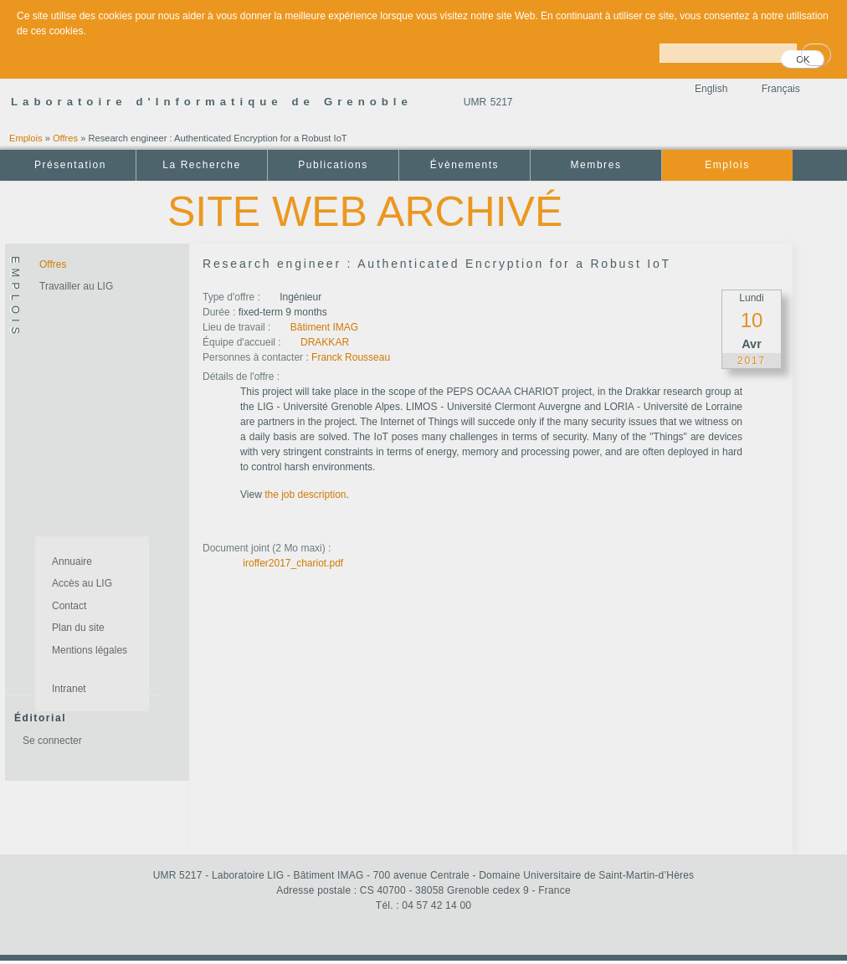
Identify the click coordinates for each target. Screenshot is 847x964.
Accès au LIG (82, 583)
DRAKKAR (324, 342)
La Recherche (201, 165)
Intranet (69, 689)
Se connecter (52, 740)
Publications (332, 165)
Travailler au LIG (76, 286)
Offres (65, 138)
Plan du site (78, 627)
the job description (305, 494)
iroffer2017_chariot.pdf (293, 563)
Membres (596, 165)
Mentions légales (89, 650)
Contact (69, 606)
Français (781, 89)
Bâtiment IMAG (324, 327)
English (711, 89)
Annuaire (72, 561)
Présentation (70, 165)
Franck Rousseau (350, 357)
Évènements (464, 165)
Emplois (26, 138)
